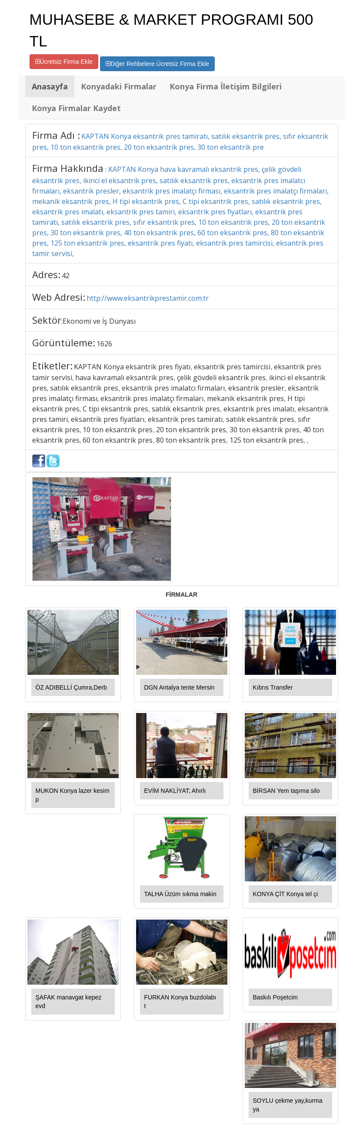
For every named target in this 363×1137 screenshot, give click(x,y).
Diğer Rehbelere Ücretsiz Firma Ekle (157, 63)
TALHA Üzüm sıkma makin (180, 894)
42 (66, 275)
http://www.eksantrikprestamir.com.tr (148, 298)
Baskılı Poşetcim (275, 997)
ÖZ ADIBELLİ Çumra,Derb (71, 687)
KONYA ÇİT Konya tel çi (285, 894)
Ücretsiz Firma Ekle (64, 61)
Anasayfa (50, 86)
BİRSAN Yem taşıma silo (286, 790)
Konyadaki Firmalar (119, 86)
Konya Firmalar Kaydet (76, 108)
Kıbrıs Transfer (273, 687)
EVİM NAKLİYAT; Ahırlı (175, 790)
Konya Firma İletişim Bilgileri (226, 86)
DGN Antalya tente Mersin (179, 687)
